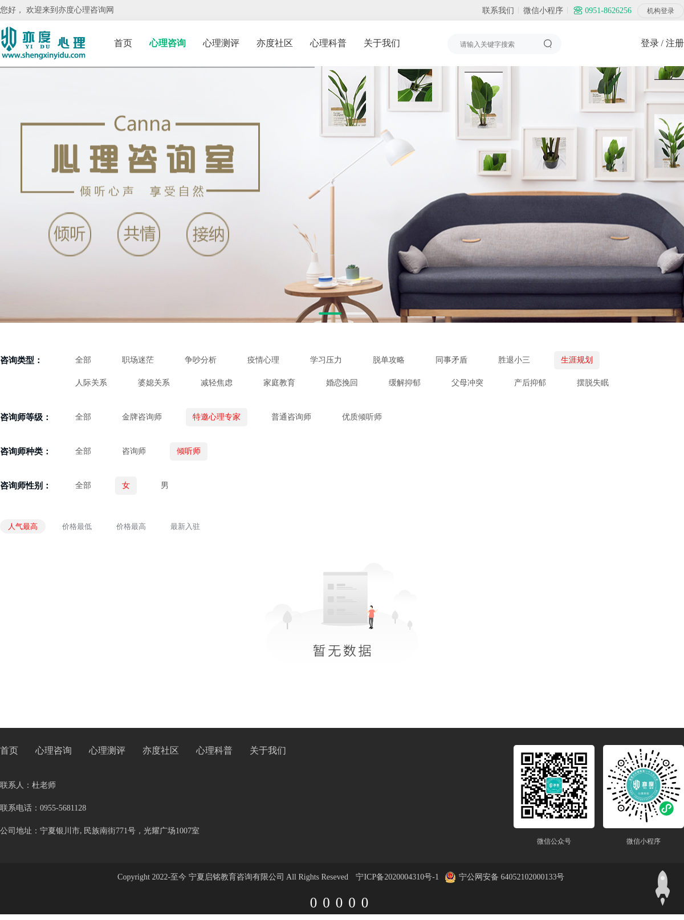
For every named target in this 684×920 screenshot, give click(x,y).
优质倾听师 (362, 417)
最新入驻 (185, 526)
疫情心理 (263, 360)
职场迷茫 (138, 360)
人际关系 (91, 382)
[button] (330, 313)
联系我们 (498, 10)
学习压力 (326, 360)
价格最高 (131, 526)
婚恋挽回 (342, 382)
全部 (83, 360)
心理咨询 (167, 43)
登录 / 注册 (662, 43)
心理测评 (221, 43)
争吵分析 (201, 360)
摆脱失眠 (593, 382)
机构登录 (660, 11)
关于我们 (382, 43)
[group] (342, 194)
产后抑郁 (530, 382)
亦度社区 (274, 43)
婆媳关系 (154, 382)
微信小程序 (543, 10)
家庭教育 (279, 382)
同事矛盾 (451, 360)
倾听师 (189, 451)
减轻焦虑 (217, 382)
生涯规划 (577, 360)
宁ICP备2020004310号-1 (397, 877)
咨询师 (134, 451)
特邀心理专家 (217, 417)
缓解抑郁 (405, 382)
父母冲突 (467, 382)
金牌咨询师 (142, 417)
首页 (123, 43)
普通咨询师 (291, 417)
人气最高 (23, 526)
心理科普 (328, 43)
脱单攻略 (389, 360)
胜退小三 (514, 360)
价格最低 (77, 526)
